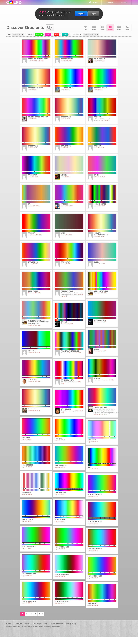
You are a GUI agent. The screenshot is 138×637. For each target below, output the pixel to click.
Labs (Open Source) (22, 624)
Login (93, 14)
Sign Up (81, 14)
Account (124, 2)
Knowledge (37, 624)
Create (95, 2)
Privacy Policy (71, 624)
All (85, 27)
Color (94, 27)
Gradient (110, 27)
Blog (45, 624)
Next (41, 614)
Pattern (119, 27)
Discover (109, 2)
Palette (102, 27)
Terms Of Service (56, 624)
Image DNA (127, 27)
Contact (9, 624)
